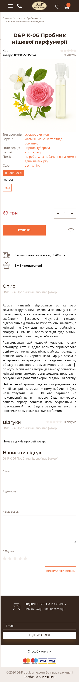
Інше (19, 18)
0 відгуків (70, 54)
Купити (24, 230)
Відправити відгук (60, 571)
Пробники (32, 18)
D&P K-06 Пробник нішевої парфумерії (23, 21)
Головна (7, 18)
